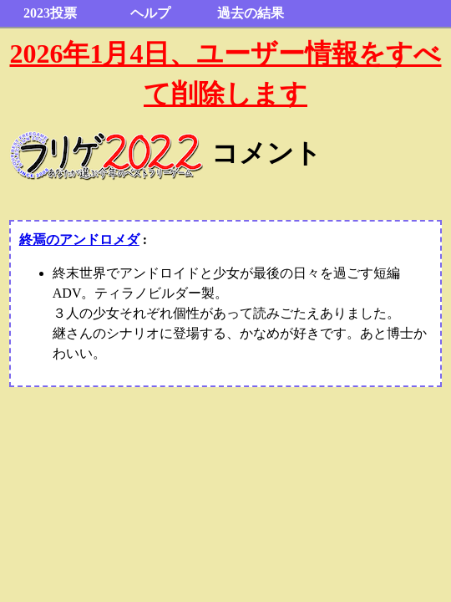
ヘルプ (150, 13)
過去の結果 (250, 13)
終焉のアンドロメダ (79, 239)
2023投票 (50, 13)
